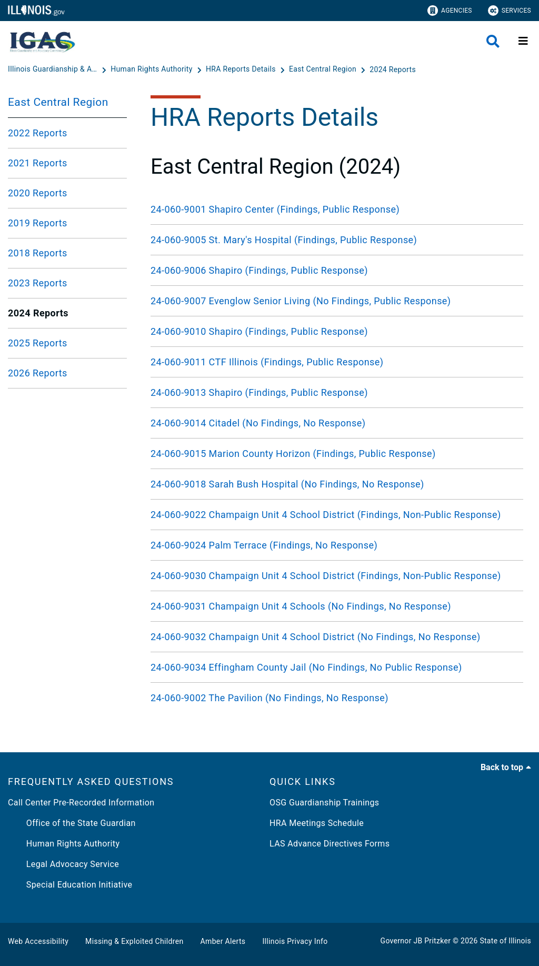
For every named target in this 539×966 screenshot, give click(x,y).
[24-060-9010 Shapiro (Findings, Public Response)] (337, 331)
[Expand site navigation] (523, 41)
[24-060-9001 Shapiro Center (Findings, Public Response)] (337, 209)
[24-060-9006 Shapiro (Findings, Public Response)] (337, 270)
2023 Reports (37, 282)
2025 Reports (37, 342)
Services (509, 10)
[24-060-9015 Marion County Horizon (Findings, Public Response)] (337, 453)
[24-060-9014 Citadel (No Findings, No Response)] (337, 423)
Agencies (449, 10)
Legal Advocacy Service (63, 864)
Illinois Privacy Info (294, 941)
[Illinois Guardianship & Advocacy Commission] (53, 69)
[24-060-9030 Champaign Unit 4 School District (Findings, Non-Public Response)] (337, 576)
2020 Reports (37, 192)
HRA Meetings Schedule (317, 823)
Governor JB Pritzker (416, 941)
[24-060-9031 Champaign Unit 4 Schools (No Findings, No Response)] (337, 606)
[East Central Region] (323, 69)
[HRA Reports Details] (242, 69)
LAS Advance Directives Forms (330, 844)
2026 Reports (37, 373)
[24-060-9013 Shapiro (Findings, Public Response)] (337, 392)
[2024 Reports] (393, 69)
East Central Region (58, 102)
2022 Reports (37, 132)
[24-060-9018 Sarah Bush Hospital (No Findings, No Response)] (337, 484)
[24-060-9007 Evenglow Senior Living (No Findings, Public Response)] (337, 301)
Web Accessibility (38, 941)
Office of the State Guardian (72, 823)
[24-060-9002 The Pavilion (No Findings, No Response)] (337, 698)
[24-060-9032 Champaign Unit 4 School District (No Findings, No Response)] (337, 637)
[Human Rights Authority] (152, 69)
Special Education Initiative (70, 885)
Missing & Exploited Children (134, 941)
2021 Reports (37, 162)
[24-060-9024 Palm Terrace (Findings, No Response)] (337, 545)
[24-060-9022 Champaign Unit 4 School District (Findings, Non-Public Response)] (337, 514)
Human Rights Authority (63, 844)
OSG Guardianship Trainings (324, 803)
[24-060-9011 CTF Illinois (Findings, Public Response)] (337, 362)
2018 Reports (37, 252)
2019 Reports (37, 222)
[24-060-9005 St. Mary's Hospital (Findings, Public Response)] (337, 240)
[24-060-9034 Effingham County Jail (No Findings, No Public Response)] (337, 667)
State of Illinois (505, 941)
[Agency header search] (493, 41)
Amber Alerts (223, 941)
